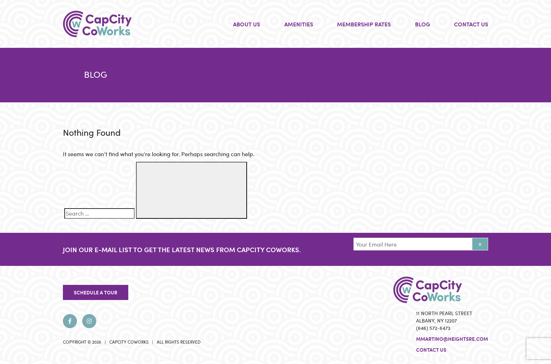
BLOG (422, 24)
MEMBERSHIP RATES (364, 24)
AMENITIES (298, 24)
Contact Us (431, 349)
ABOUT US (246, 24)
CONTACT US (471, 24)
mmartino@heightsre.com (452, 338)
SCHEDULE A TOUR (95, 292)
